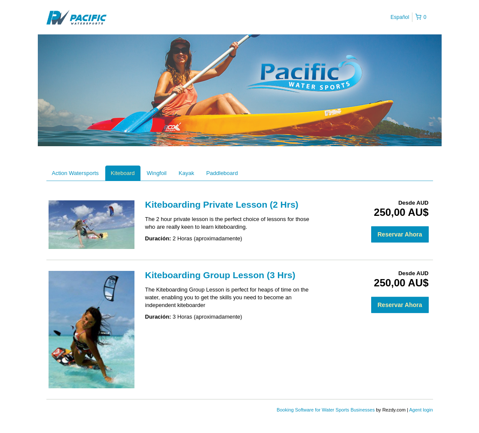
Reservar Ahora (400, 234)
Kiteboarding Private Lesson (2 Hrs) (222, 204)
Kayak (186, 173)
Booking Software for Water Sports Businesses (326, 409)
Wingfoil (157, 173)
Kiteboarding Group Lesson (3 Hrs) (220, 275)
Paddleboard (222, 173)
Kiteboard (123, 173)
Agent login (421, 409)
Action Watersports (75, 173)
